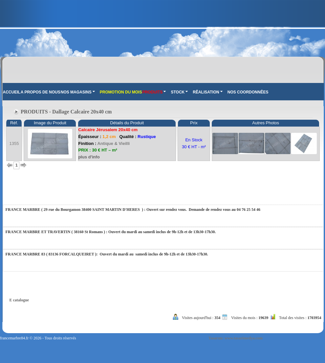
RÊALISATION (207, 92)
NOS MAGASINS (78, 92)
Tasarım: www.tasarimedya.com (235, 338)
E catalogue (19, 300)
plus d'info (88, 156)
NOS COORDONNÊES (248, 92)
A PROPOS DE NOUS (40, 92)
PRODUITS (154, 92)
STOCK (179, 92)
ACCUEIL (11, 92)
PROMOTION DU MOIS (121, 92)
